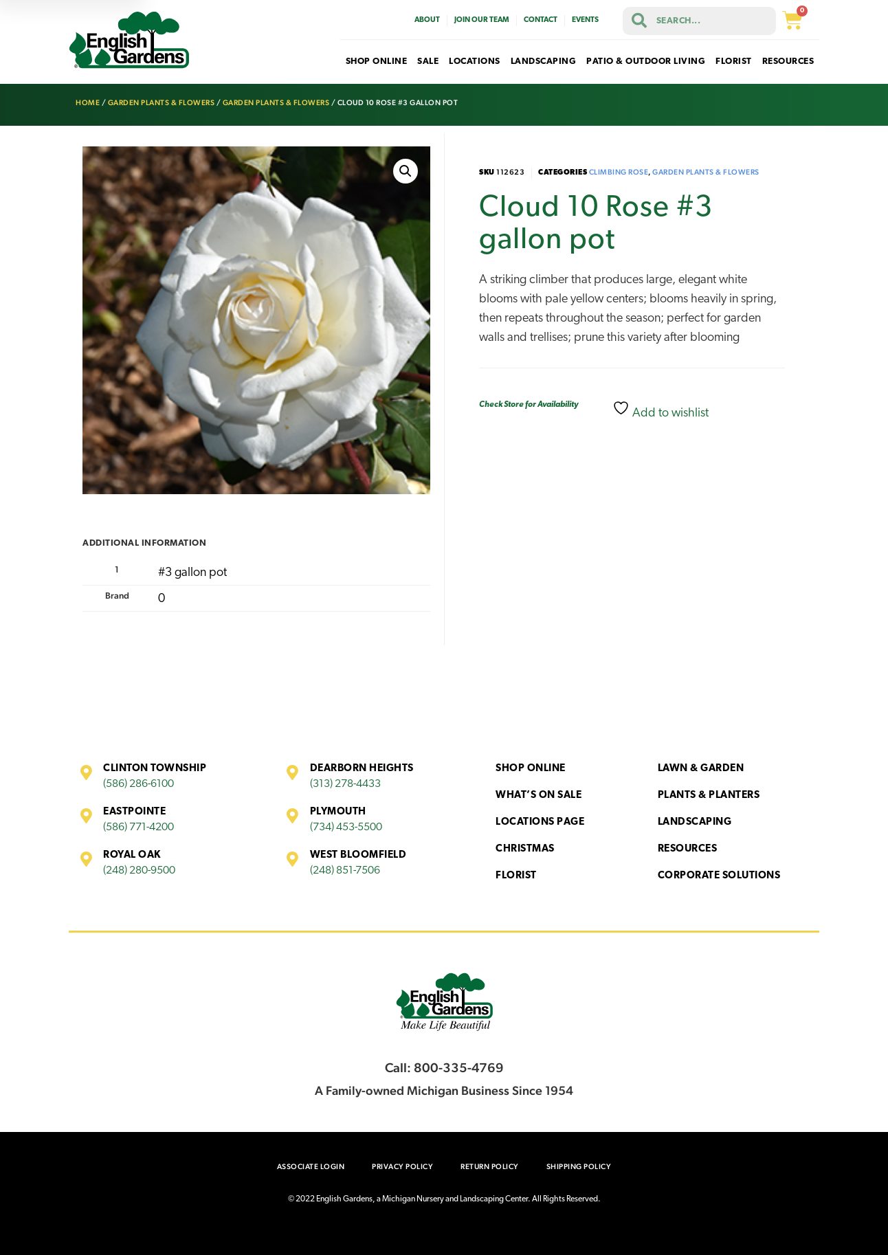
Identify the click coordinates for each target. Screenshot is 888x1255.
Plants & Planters (709, 795)
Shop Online (531, 769)
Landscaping (695, 822)
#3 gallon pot (192, 572)
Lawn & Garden (701, 769)
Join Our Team (481, 20)
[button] (405, 171)
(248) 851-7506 (345, 870)
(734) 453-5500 (346, 827)
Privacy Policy (402, 1166)
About (427, 20)
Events (585, 20)
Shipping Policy (579, 1166)
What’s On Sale (538, 795)
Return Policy (489, 1166)
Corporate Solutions (719, 876)
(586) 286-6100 (138, 784)
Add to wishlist (660, 409)
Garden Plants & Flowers (161, 102)
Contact (540, 20)
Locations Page (540, 822)
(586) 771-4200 (138, 827)
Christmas (525, 849)
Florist (516, 876)
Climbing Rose (619, 172)
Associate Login (311, 1166)
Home (88, 102)
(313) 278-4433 (345, 784)
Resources (688, 849)
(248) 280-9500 (139, 870)
